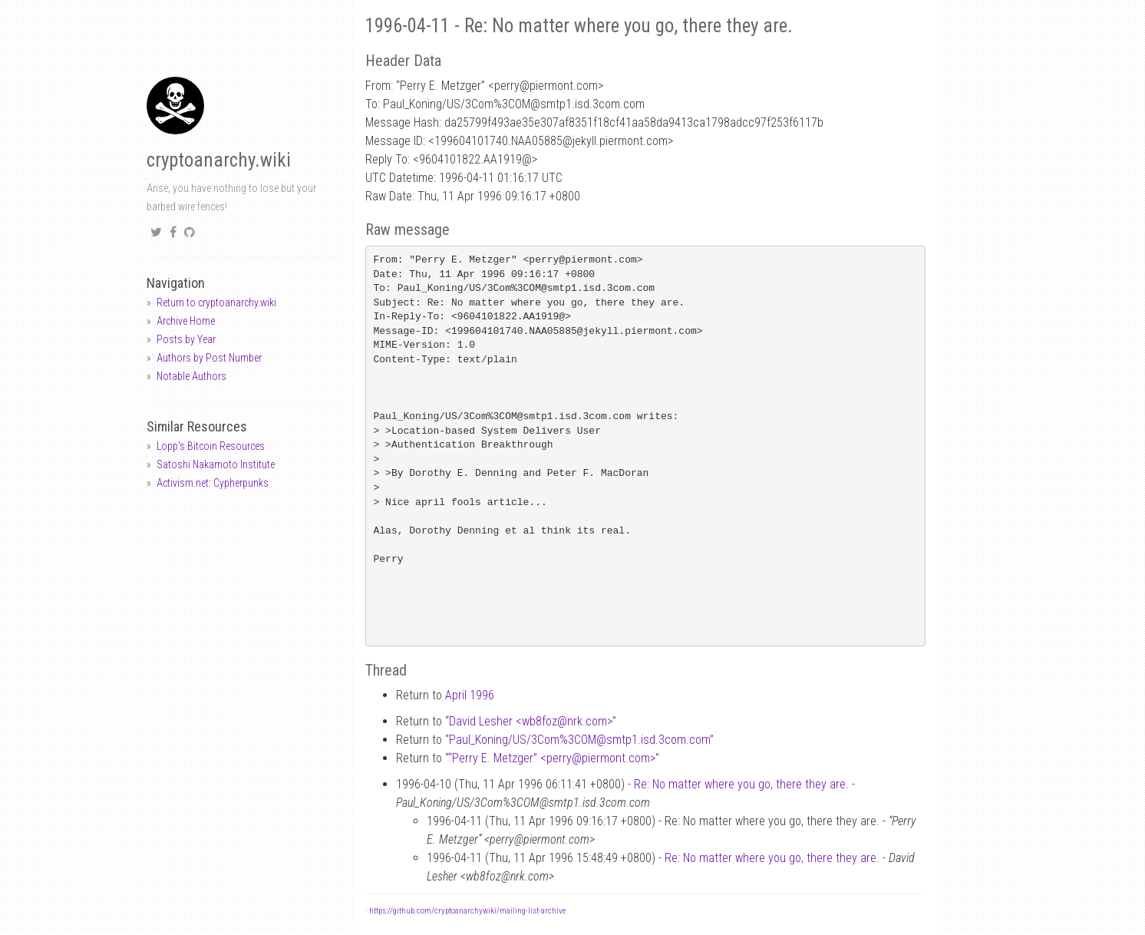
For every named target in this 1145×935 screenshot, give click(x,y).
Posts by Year (186, 339)
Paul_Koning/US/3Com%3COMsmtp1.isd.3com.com (579, 739)
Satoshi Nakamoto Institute (216, 464)
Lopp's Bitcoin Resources (211, 446)
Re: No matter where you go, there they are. (741, 784)
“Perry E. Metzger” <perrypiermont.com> (551, 758)
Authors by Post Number (209, 358)
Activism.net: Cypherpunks (213, 483)
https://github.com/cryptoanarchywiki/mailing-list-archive (467, 911)
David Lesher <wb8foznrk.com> (530, 721)
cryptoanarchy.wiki (219, 160)
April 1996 (469, 695)
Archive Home (186, 321)
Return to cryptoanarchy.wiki (216, 302)
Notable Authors (191, 376)
